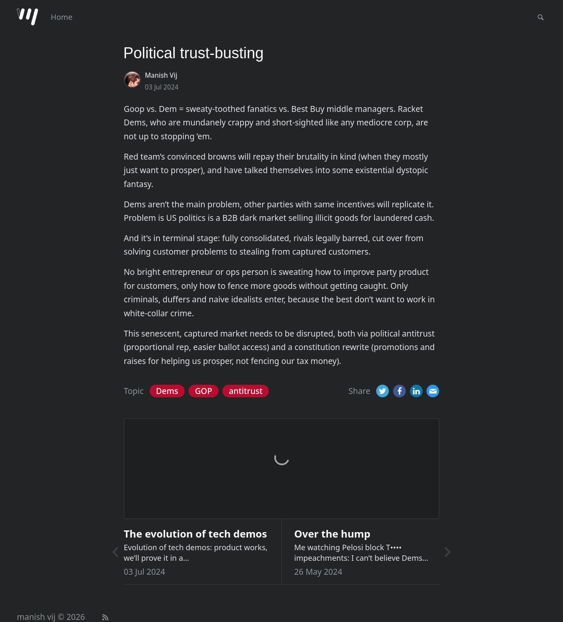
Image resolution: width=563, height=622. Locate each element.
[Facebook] (399, 391)
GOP (203, 391)
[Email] (432, 391)
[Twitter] (382, 391)
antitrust (245, 391)
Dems (167, 391)
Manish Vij (161, 75)
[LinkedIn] (416, 391)
